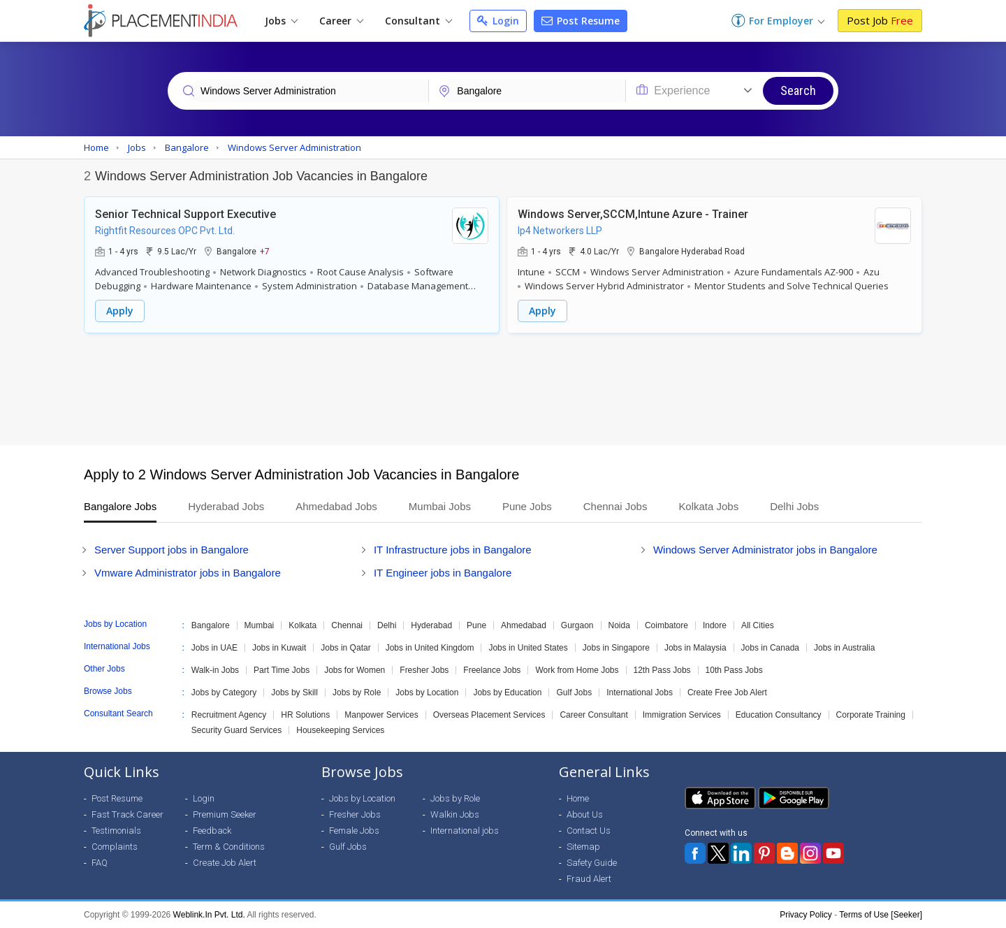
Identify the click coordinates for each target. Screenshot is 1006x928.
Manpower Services (381, 715)
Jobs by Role (357, 692)
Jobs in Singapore (616, 648)
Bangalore (210, 625)
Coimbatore (666, 625)
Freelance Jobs (491, 670)
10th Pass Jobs (734, 670)
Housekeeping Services (340, 730)
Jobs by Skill (294, 692)
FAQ (100, 862)
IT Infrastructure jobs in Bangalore (453, 550)
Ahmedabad (523, 625)
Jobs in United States (527, 648)
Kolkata (302, 625)
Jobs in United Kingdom (430, 648)
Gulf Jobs (574, 692)
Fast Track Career (127, 814)
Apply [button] (119, 310)
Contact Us (589, 830)
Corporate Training (870, 715)
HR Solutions (305, 715)
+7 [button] (265, 250)
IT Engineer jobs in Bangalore (442, 573)
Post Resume (580, 20)
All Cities (757, 625)
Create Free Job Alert (727, 692)
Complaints (115, 846)
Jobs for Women (354, 670)
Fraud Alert (589, 878)
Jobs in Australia (844, 648)
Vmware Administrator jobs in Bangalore (187, 573)
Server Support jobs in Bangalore (171, 550)
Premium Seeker (224, 814)
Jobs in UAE (214, 648)
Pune (476, 625)
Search (798, 90)
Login (498, 20)
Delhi (386, 625)
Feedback (212, 830)
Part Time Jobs (281, 670)
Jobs (281, 20)
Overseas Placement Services (489, 715)
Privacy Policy (806, 915)
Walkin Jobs (454, 814)
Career (341, 20)
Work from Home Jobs (576, 670)
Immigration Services (682, 715)
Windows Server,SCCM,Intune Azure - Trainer (633, 214)
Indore (715, 625)
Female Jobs (354, 830)
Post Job (880, 20)
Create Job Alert (224, 862)
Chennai (347, 625)
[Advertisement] (503, 389)
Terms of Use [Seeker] (880, 915)
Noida (619, 625)
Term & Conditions (229, 846)
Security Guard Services (236, 730)
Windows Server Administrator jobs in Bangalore (765, 550)
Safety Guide (592, 862)
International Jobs (639, 692)
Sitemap (583, 846)
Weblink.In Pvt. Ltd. (209, 915)
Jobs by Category (223, 692)
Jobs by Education (507, 692)
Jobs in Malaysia (695, 648)
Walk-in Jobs (215, 670)
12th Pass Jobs (662, 670)
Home (578, 798)
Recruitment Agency (228, 715)
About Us (585, 814)
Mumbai (260, 625)
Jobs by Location (426, 692)
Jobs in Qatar (345, 648)
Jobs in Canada (770, 648)
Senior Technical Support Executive (185, 214)
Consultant (418, 20)
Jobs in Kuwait (279, 648)
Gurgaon (577, 625)
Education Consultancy (779, 715)
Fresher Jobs (424, 670)
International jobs (464, 830)
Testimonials (116, 830)
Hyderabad (431, 625)
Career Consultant (593, 715)
